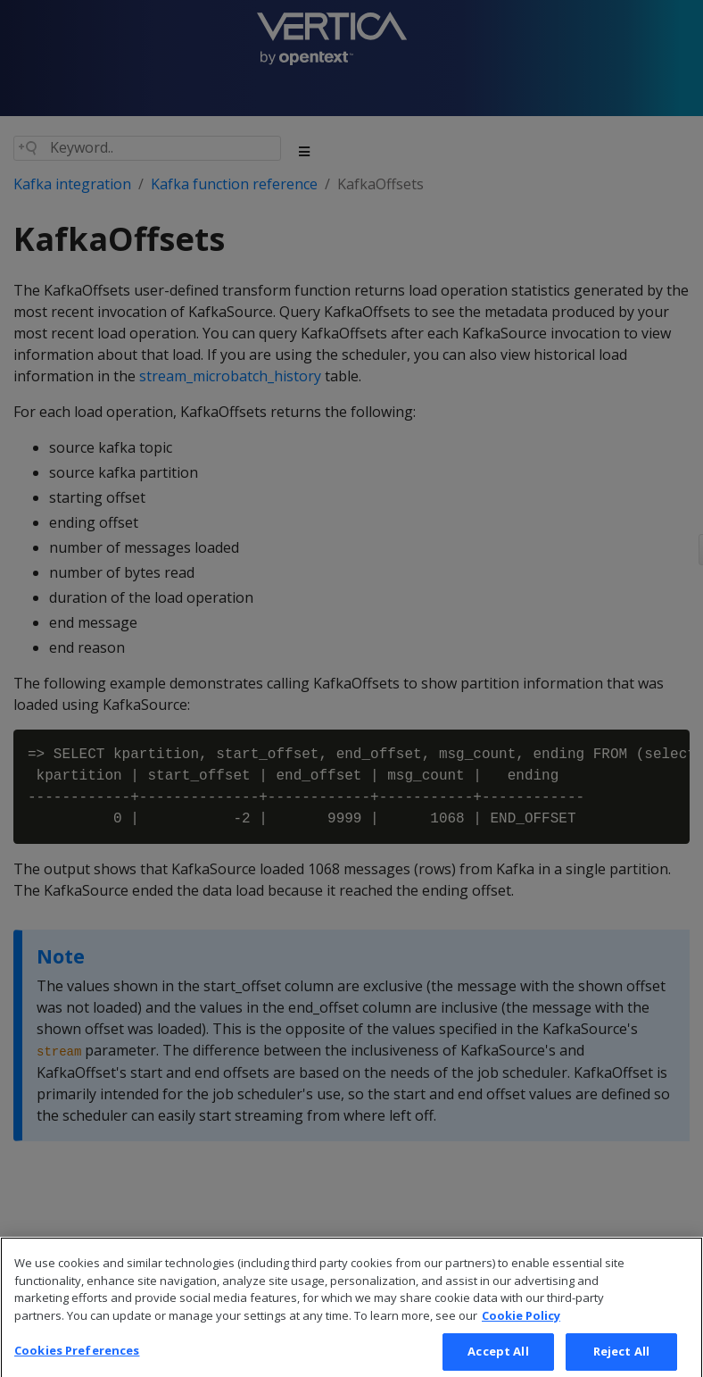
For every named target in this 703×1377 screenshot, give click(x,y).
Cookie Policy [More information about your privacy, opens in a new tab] (521, 1324)
